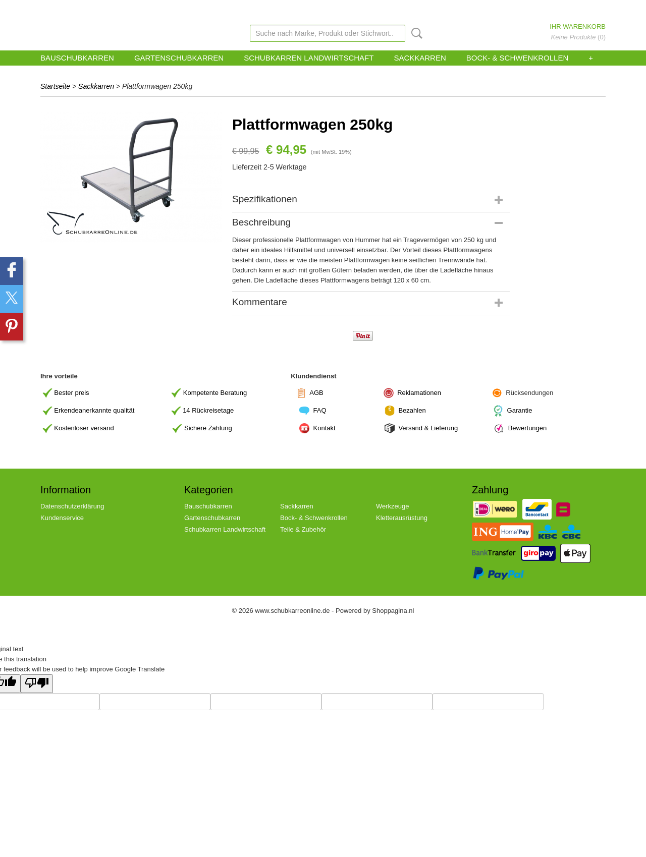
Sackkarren (420, 57)
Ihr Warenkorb (578, 26)
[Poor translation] (37, 683)
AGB (316, 392)
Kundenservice (296, 9)
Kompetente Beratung (215, 392)
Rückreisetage (213, 410)
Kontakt (325, 428)
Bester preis (71, 392)
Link (360, 9)
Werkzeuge (392, 506)
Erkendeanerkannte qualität (94, 410)
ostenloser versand (86, 428)
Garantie (519, 410)
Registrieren (592, 9)
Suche (414, 33)
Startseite (55, 86)
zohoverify (335, 9)
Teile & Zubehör (303, 529)
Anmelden (557, 9)
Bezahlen (411, 410)
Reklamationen (419, 392)
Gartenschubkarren (179, 57)
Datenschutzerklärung (72, 506)
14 (208, 410)
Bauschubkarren (77, 57)
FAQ (320, 410)
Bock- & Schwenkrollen (517, 57)
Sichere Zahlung (208, 428)
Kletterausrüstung (401, 518)
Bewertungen (527, 428)
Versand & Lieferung (428, 428)
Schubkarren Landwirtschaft (308, 57)
